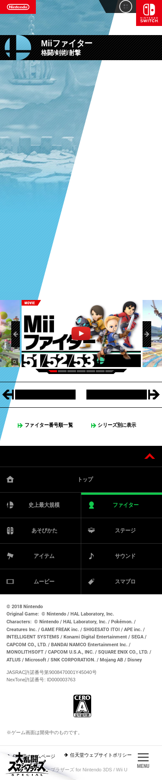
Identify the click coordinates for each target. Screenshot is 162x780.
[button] (15, 334)
